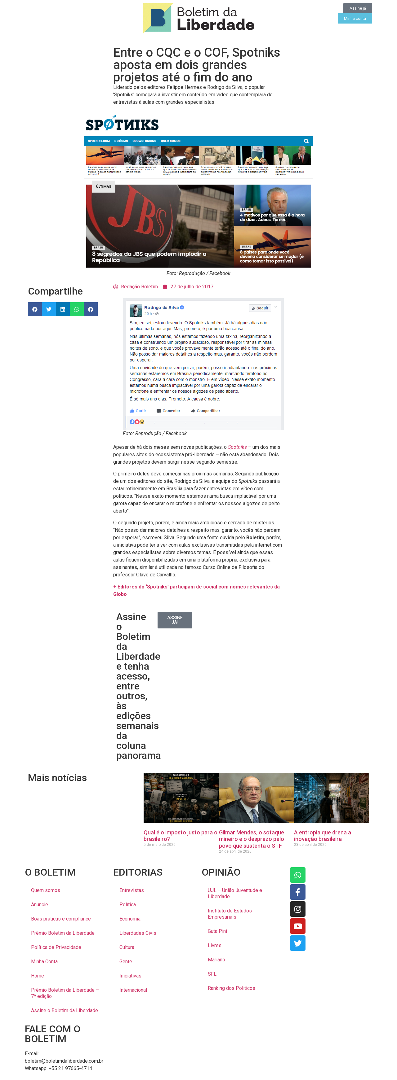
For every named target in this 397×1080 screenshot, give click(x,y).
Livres (214, 945)
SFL (212, 974)
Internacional (133, 990)
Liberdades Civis (137, 933)
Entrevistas (131, 890)
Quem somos (45, 890)
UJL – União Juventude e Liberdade (235, 893)
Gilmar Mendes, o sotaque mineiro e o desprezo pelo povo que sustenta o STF (251, 839)
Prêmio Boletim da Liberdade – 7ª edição (65, 993)
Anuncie (39, 904)
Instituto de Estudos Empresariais (230, 914)
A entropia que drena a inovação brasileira (322, 835)
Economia (130, 919)
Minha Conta (44, 961)
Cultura (126, 947)
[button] (35, 309)
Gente (125, 961)
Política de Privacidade (56, 947)
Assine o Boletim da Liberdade (64, 1010)
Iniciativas (130, 976)
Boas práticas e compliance (61, 919)
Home (37, 976)
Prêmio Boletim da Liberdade (63, 933)
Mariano (216, 960)
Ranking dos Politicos (231, 988)
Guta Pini (217, 931)
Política (127, 904)
